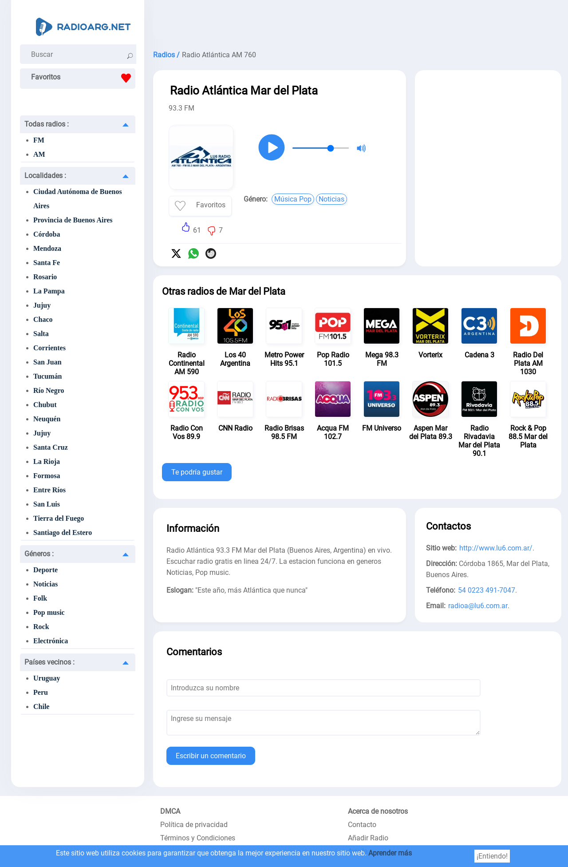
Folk (40, 598)
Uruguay (46, 678)
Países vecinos (49, 662)
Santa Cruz (50, 447)
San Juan (47, 362)
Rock (41, 626)
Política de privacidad (194, 824)
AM (39, 154)
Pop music (49, 612)
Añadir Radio (368, 838)
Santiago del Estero (62, 532)
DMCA (170, 811)
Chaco (43, 319)
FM (38, 140)
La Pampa (49, 291)
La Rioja (46, 461)
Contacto (362, 824)
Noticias (45, 584)
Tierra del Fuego (58, 518)
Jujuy (42, 305)
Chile (41, 706)
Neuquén (46, 419)
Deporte (45, 570)
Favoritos (83, 78)
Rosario (45, 277)
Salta (41, 333)
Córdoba (46, 234)
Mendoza (47, 248)
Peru (40, 692)
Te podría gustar (196, 472)
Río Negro (48, 390)
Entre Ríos (49, 490)
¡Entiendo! (492, 856)
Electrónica (50, 641)
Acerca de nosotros (378, 811)
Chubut (44, 404)
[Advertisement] (357, 22)
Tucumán (47, 376)
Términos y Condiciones (197, 838)
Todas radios (46, 124)
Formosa (46, 475)
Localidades (45, 175)
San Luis (46, 504)
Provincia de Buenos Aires (73, 220)
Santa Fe (46, 262)
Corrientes (49, 348)
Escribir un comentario (211, 756)
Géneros (39, 554)
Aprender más (390, 853)
